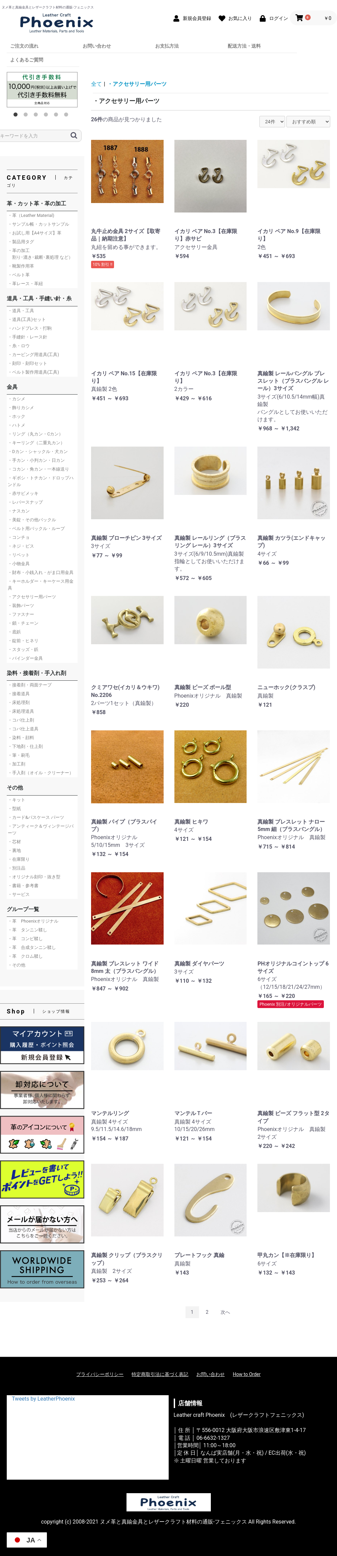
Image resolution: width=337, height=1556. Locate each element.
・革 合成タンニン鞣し (32, 947)
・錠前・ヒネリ (23, 640)
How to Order (246, 1374)
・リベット (19, 554)
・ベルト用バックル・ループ (36, 528)
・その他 (16, 965)
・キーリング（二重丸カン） (36, 442)
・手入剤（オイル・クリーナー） (41, 772)
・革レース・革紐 (25, 283)
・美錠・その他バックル (32, 519)
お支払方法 (167, 46)
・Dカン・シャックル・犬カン (38, 451)
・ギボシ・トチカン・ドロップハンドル (41, 481)
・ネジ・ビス (21, 546)
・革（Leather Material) (31, 215)
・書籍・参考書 (23, 885)
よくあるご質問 (26, 59)
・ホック (16, 416)
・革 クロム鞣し (25, 956)
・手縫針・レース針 (27, 337)
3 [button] (37, 115)
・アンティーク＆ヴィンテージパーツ (41, 829)
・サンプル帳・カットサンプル (38, 224)
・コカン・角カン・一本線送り (38, 469)
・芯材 (14, 841)
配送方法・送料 (244, 46)
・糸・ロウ (19, 345)
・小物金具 (19, 563)
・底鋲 (14, 631)
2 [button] (27, 115)
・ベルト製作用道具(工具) (33, 372)
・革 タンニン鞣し (27, 929)
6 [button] (67, 115)
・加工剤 (16, 764)
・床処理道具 (21, 711)
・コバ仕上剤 (21, 720)
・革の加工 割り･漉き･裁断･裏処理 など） (40, 254)
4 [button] (47, 115)
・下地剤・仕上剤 (25, 746)
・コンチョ (19, 537)
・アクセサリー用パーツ (32, 596)
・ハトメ (16, 425)
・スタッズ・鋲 (23, 649)
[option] (42, 89)
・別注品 (16, 868)
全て (96, 84)
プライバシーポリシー (99, 1374)
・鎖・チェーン (23, 623)
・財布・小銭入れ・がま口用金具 (41, 572)
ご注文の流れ (24, 46)
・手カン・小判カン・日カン (36, 460)
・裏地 (14, 850)
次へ (225, 1312)
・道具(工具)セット (27, 319)
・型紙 (14, 808)
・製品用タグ (21, 241)
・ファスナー (21, 614)
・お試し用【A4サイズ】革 (34, 232)
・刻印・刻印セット (27, 363)
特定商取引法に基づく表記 (160, 1374)
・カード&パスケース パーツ (36, 817)
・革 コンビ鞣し (25, 938)
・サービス (19, 894)
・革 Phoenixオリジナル (33, 921)
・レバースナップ (25, 502)
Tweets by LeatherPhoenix (43, 1399)
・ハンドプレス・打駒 (30, 328)
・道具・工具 (21, 310)
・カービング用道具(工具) (33, 354)
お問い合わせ (97, 46)
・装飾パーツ (21, 605)
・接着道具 (19, 693)
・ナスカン (19, 510)
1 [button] (16, 115)
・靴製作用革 (21, 266)
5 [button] (57, 115)
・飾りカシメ (21, 407)
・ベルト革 (19, 274)
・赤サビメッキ (23, 493)
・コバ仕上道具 (23, 728)
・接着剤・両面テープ (30, 684)
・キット (16, 799)
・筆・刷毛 (19, 755)
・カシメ (16, 398)
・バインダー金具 (25, 658)
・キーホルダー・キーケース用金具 (41, 585)
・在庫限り (19, 859)
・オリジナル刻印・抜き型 (34, 876)
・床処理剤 (19, 702)
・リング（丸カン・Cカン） (35, 433)
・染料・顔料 (21, 737)
